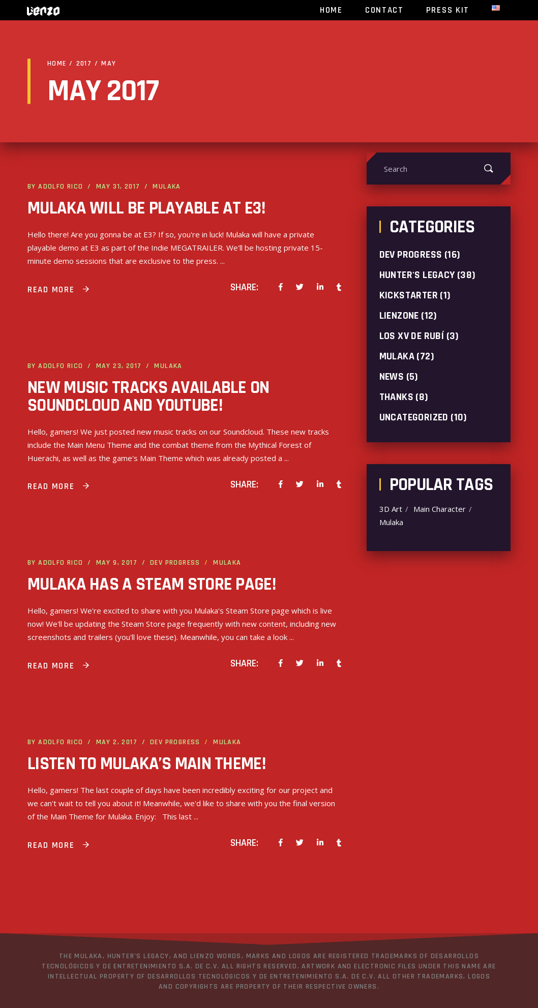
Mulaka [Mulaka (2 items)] (391, 522)
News (391, 376)
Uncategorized (414, 417)
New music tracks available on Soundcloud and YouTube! (148, 396)
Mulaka (167, 186)
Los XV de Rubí (411, 336)
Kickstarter (408, 295)
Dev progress (175, 562)
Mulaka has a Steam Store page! (151, 584)
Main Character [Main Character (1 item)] (439, 509)
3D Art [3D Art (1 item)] (390, 509)
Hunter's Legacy (417, 275)
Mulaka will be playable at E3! (146, 208)
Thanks (396, 397)
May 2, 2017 (116, 742)
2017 (84, 63)
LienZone (399, 315)
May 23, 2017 (119, 366)
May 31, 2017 (118, 186)
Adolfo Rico (60, 186)
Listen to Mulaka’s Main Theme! (146, 763)
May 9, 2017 (116, 562)
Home (57, 63)
